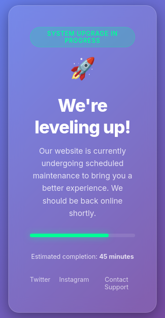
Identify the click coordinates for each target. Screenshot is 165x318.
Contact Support (116, 283)
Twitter (40, 279)
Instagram (74, 279)
